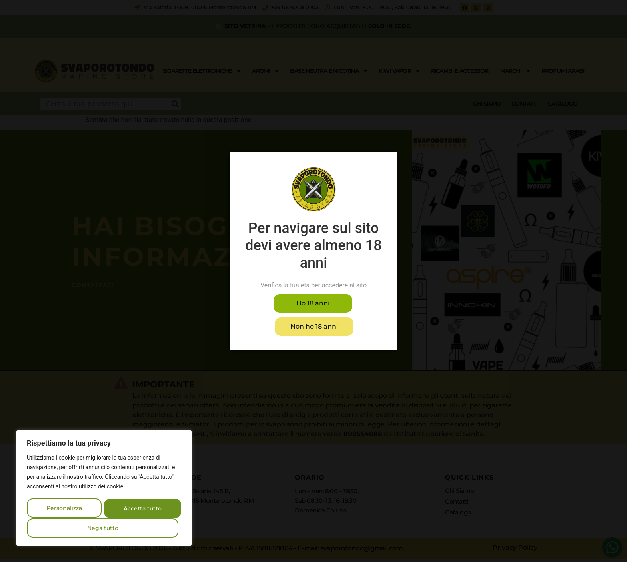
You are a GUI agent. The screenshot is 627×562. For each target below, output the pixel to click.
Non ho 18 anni (349, 315)
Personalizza (65, 508)
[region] (104, 489)
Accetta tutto (104, 528)
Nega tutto (142, 508)
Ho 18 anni (278, 315)
